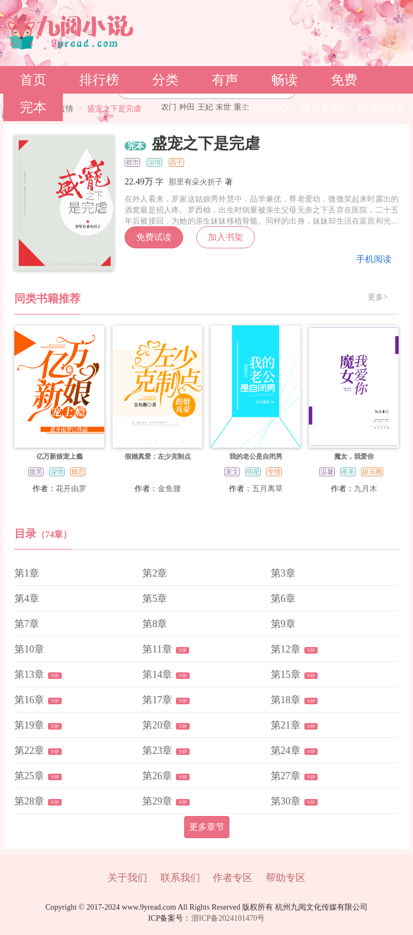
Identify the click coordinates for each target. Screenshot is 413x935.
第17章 (157, 699)
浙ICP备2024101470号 (228, 918)
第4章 (26, 598)
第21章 (286, 725)
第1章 (26, 573)
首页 (33, 80)
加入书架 (225, 237)
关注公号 (381, 108)
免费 (344, 80)
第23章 (157, 750)
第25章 (29, 775)
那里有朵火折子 (196, 182)
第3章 (283, 573)
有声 (225, 80)
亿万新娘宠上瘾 (59, 456)
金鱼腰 (169, 489)
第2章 (154, 573)
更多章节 (206, 826)
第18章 (286, 699)
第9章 (283, 623)
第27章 (286, 775)
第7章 (26, 623)
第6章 (283, 598)
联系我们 (180, 877)
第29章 (157, 801)
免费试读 (153, 237)
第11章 (156, 649)
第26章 (157, 775)
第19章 (29, 725)
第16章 (29, 699)
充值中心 (265, 108)
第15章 (286, 674)
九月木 (365, 489)
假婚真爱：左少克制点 (158, 456)
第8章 (154, 623)
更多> (378, 297)
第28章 (29, 801)
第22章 (29, 750)
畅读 (284, 80)
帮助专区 (285, 877)
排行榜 (99, 80)
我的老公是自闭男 (255, 456)
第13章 (29, 674)
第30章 (286, 801)
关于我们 (127, 877)
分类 (165, 80)
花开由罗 (71, 489)
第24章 (286, 750)
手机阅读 (373, 259)
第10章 (29, 649)
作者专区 (324, 108)
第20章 (157, 725)
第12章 (286, 649)
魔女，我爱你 (354, 456)
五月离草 (267, 489)
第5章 (154, 598)
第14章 (157, 674)
